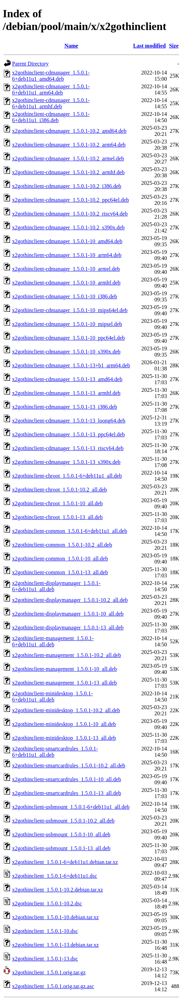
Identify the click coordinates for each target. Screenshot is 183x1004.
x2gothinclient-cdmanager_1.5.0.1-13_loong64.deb (68, 421)
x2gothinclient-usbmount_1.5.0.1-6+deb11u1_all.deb (71, 807)
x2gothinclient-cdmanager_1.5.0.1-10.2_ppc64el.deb (70, 200)
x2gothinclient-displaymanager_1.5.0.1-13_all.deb (67, 627)
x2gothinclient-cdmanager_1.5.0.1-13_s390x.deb (66, 462)
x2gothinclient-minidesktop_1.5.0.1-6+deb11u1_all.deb (52, 696)
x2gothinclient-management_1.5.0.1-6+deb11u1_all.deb (53, 641)
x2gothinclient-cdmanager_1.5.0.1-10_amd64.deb (67, 241)
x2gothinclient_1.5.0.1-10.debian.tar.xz (55, 917)
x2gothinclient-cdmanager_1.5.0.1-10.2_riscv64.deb (70, 214)
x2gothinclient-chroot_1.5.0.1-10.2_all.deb (59, 490)
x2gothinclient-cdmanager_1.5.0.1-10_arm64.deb (66, 255)
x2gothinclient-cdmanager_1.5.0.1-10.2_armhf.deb (68, 172)
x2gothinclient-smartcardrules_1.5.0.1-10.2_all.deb (68, 765)
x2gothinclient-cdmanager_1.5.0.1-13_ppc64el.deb (68, 434)
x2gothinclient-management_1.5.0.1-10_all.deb (64, 669)
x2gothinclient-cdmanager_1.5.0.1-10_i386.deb (64, 296)
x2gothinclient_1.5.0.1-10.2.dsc (47, 903)
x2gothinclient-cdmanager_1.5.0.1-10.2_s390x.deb (68, 227)
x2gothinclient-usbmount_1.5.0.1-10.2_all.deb (63, 821)
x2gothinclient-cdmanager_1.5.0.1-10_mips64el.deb (70, 310)
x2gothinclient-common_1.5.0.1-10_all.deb (60, 558)
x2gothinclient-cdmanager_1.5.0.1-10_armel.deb (66, 269)
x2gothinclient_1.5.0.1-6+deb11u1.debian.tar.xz (65, 862)
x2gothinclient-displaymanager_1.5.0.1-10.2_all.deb (70, 600)
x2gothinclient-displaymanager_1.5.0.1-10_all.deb (67, 614)
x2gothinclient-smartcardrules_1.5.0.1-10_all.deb (66, 779)
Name (71, 46)
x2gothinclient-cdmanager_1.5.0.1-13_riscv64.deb (67, 448)
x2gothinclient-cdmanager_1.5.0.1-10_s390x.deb (66, 352)
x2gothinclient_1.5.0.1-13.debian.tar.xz (55, 945)
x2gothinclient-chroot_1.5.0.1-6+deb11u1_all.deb (67, 476)
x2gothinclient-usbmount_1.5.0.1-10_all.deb (61, 834)
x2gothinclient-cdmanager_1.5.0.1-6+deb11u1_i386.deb (51, 117)
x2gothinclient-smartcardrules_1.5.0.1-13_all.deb (66, 793)
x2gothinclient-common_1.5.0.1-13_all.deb (60, 572)
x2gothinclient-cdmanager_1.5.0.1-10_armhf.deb (66, 283)
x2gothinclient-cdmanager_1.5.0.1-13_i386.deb (64, 407)
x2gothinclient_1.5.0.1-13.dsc (45, 959)
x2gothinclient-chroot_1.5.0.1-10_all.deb (57, 503)
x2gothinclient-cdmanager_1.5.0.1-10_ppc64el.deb (68, 338)
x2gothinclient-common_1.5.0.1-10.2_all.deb (62, 545)
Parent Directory (30, 64)
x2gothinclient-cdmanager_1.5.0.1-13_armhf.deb (66, 393)
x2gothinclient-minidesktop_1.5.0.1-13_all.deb (64, 738)
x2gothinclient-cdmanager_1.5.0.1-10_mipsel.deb (67, 324)
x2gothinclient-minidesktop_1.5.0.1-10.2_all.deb (66, 710)
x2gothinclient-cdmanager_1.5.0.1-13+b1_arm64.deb (71, 365)
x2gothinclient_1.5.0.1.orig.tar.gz (48, 972)
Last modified (149, 46)
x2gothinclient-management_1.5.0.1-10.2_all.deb (66, 655)
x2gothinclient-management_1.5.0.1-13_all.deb (64, 683)
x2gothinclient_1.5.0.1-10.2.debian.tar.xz (57, 890)
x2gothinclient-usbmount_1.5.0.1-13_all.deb (61, 848)
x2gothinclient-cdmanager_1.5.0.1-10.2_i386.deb (66, 186)
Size (174, 46)
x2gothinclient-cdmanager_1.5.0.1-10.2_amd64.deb (69, 131)
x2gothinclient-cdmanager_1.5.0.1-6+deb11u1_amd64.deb (51, 76)
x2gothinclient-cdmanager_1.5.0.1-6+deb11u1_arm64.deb (51, 89)
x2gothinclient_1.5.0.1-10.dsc (45, 931)
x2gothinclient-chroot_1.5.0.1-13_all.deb (57, 517)
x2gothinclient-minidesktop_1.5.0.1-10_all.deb (64, 724)
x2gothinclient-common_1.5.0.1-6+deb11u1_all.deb (69, 531)
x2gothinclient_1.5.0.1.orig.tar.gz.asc (53, 986)
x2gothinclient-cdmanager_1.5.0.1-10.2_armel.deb (68, 158)
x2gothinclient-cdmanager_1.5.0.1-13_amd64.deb (67, 379)
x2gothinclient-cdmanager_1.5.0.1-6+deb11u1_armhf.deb (51, 103)
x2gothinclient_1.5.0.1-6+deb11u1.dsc (54, 876)
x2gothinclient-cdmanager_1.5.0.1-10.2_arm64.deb (68, 145)
